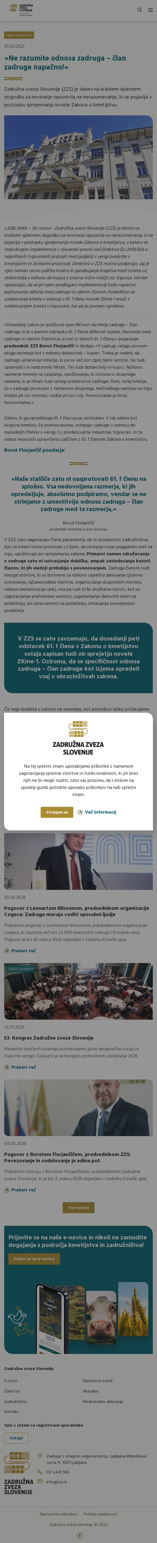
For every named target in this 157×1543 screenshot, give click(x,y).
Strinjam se (57, 812)
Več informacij (97, 812)
